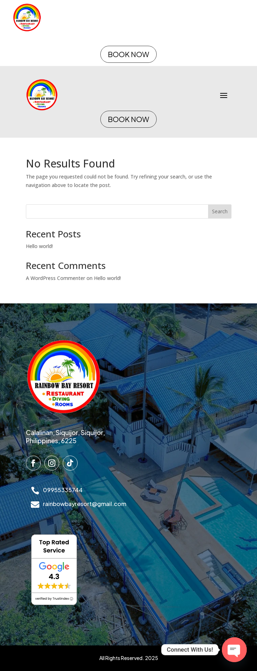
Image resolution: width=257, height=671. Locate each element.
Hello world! (39, 246)
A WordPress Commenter (55, 278)
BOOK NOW (128, 54)
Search (220, 211)
